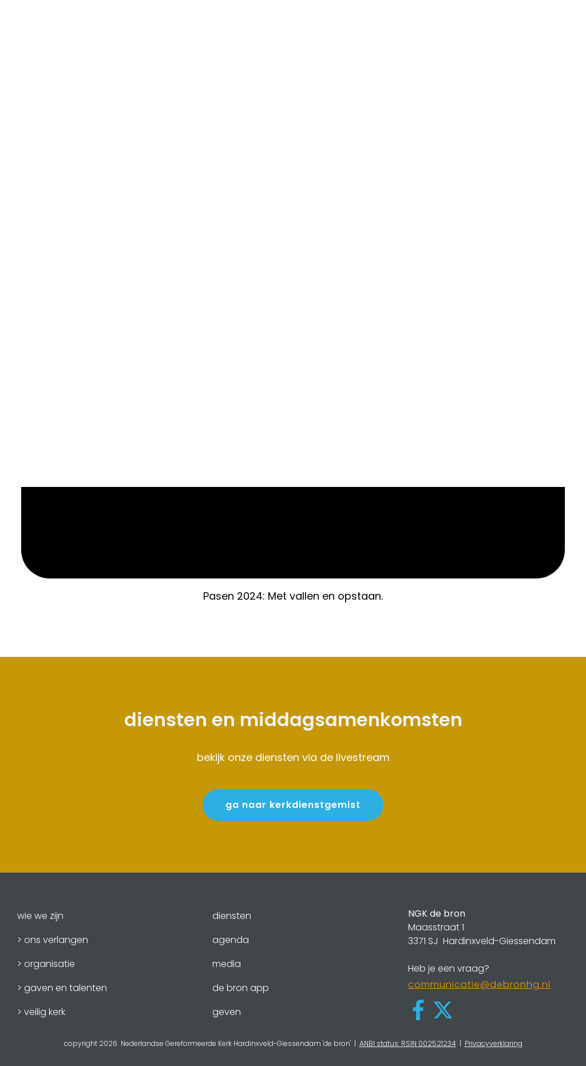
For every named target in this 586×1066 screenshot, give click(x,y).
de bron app (240, 987)
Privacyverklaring (493, 1043)
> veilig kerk (41, 1012)
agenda (230, 939)
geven (226, 1012)
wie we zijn (40, 915)
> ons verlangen (52, 939)
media (226, 963)
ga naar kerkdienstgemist (293, 804)
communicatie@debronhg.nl (479, 984)
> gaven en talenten (62, 987)
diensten (231, 915)
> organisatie (46, 963)
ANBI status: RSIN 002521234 (407, 1043)
